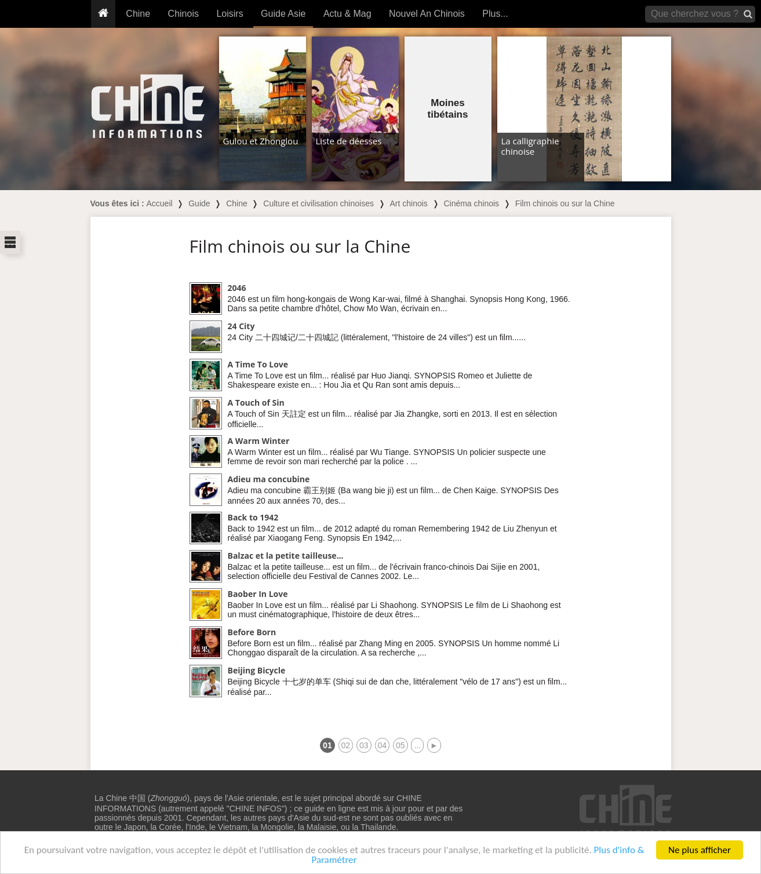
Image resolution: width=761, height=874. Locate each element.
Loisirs (229, 14)
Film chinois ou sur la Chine (565, 203)
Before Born (252, 632)
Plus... (495, 14)
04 (382, 745)
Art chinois (408, 203)
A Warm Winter (259, 440)
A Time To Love (258, 364)
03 (364, 745)
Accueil (160, 203)
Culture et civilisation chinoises (318, 203)
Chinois (183, 14)
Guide (199, 203)
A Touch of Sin (256, 402)
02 (346, 745)
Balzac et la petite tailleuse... (286, 555)
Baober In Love (258, 593)
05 (400, 745)
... (417, 745)
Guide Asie (283, 14)
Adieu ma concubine (269, 479)
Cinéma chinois (471, 203)
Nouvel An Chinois (427, 14)
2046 (237, 287)
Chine (138, 14)
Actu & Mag (347, 14)
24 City (241, 326)
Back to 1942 (253, 517)
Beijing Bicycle (257, 670)
